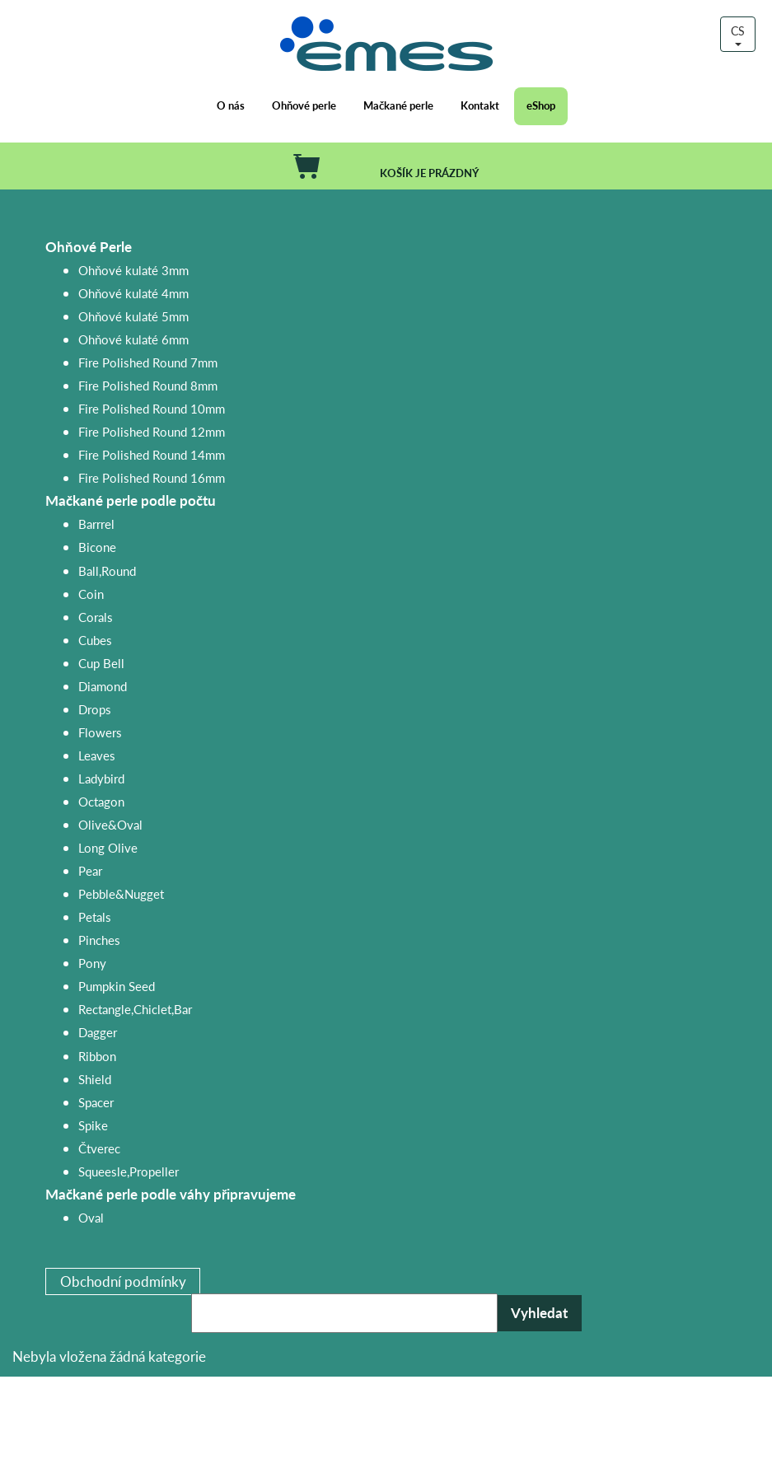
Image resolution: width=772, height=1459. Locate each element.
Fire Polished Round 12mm (151, 431)
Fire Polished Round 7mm (148, 362)
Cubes (95, 639)
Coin (91, 593)
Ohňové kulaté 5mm (133, 316)
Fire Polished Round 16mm (151, 477)
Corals (95, 616)
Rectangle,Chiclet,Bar (135, 1008)
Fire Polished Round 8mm (148, 385)
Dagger (97, 1031)
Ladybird (101, 778)
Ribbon (97, 1055)
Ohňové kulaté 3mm (133, 269)
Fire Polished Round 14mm (151, 454)
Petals (94, 916)
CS (738, 34)
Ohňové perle (304, 105)
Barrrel (96, 523)
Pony (92, 962)
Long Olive (108, 847)
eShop (540, 105)
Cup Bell (101, 662)
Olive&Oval (110, 824)
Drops (94, 709)
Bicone (97, 546)
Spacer (96, 1102)
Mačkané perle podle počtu (130, 500)
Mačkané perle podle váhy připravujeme (170, 1194)
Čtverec (99, 1148)
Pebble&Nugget (121, 893)
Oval (91, 1217)
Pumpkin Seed (116, 985)
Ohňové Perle (88, 246)
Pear (90, 870)
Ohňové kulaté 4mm (133, 293)
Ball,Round (107, 570)
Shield (94, 1078)
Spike (93, 1125)
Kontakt (480, 105)
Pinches (99, 939)
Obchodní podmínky (123, 1281)
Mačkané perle (398, 105)
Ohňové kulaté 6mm (133, 339)
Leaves (96, 755)
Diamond (102, 685)
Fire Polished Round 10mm (151, 408)
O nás (231, 105)
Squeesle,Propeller (128, 1171)
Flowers (100, 732)
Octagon (101, 801)
